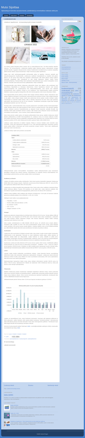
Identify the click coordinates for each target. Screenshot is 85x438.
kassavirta (79, 100)
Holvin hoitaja (65, 74)
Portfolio (22, 15)
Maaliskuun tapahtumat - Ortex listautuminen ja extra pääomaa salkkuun (27, 421)
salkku (77, 90)
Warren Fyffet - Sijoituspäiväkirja (69, 82)
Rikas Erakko (65, 78)
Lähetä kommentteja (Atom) (13, 388)
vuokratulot (66, 90)
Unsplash (10, 334)
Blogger (46, 434)
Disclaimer (29, 15)
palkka (63, 103)
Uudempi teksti (9, 385)
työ (64, 101)
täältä (28, 326)
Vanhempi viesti (53, 385)
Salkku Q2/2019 (14, 405)
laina (66, 97)
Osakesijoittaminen (66, 69)
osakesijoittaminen (32, 338)
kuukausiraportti (23, 338)
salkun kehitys (74, 98)
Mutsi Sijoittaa (10, 7)
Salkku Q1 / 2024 (14, 413)
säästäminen (65, 100)
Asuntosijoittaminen (66, 67)
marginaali (78, 101)
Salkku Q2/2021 (8, 395)
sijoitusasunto (75, 97)
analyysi (68, 101)
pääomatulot (68, 103)
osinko (70, 95)
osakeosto (76, 94)
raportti (64, 95)
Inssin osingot (65, 76)
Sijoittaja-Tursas (65, 80)
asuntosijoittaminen (14, 338)
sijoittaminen (77, 95)
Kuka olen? (14, 15)
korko (73, 101)
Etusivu (6, 15)
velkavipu (72, 100)
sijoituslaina (64, 98)
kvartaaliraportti (66, 94)
